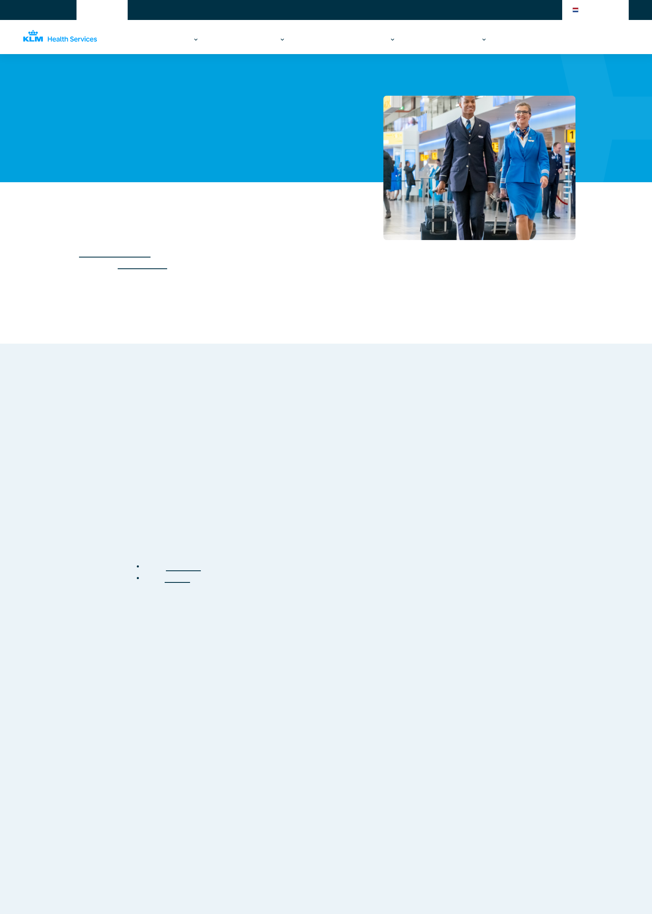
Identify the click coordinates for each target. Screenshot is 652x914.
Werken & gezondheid (155, 39)
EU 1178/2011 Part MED (115, 253)
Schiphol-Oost (142, 264)
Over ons (463, 39)
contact (177, 578)
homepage (183, 566)
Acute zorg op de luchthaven (341, 39)
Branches (423, 39)
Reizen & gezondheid (243, 39)
